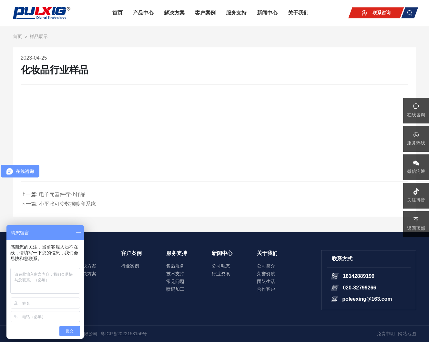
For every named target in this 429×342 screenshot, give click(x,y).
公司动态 (221, 266)
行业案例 (130, 266)
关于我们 (298, 12)
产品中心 (143, 12)
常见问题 (175, 281)
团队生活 (266, 281)
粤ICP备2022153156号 (124, 333)
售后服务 (175, 266)
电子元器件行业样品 (62, 194)
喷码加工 (175, 289)
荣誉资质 (266, 273)
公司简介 (266, 266)
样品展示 (39, 36)
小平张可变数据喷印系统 (67, 204)
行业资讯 (221, 273)
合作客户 (266, 289)
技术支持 (175, 273)
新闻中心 (267, 12)
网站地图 (407, 333)
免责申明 (386, 333)
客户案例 (205, 12)
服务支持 (236, 12)
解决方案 (174, 12)
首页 (117, 12)
